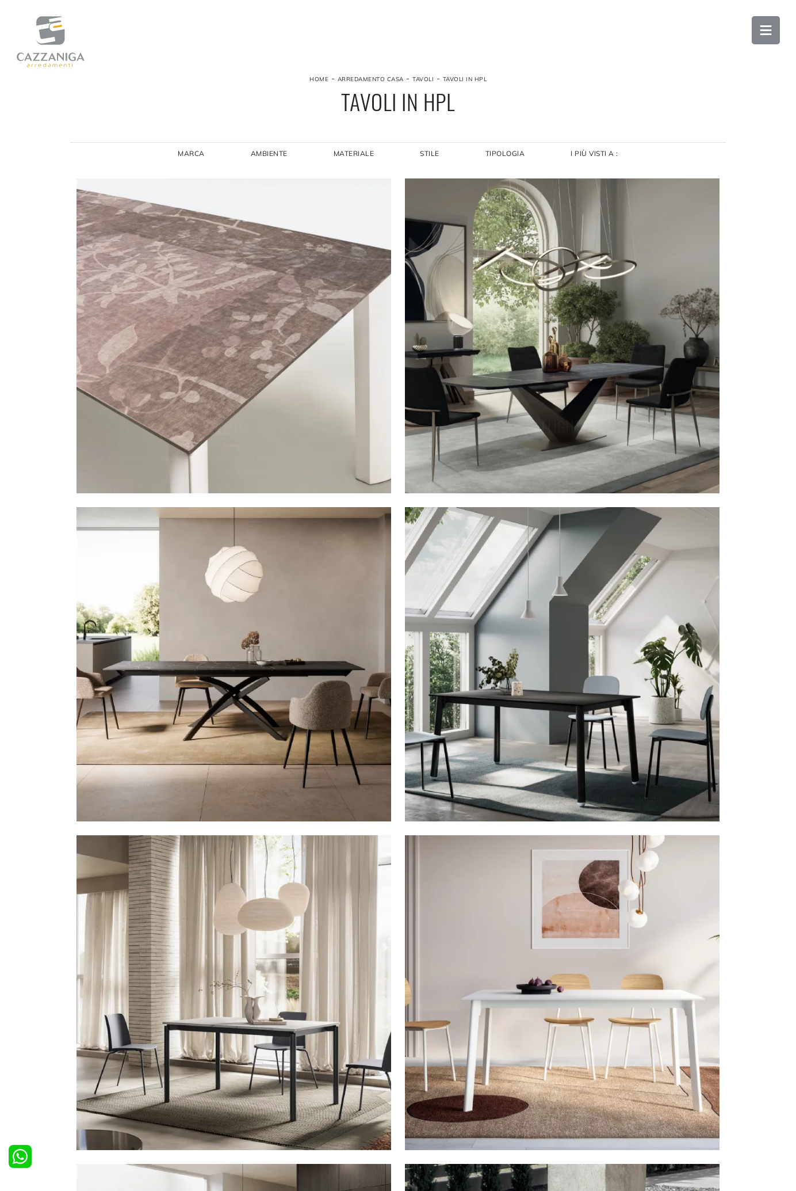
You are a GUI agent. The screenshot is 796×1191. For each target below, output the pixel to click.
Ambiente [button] (268, 158)
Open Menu (764, 31)
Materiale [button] (353, 158)
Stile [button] (430, 158)
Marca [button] (190, 158)
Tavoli (423, 82)
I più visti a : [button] (596, 158)
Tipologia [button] (506, 158)
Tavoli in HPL (465, 82)
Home (318, 82)
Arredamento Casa (371, 82)
